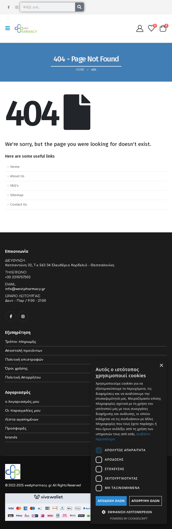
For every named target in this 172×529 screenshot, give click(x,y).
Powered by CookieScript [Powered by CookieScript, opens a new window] (129, 518)
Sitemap (16, 195)
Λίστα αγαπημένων (21, 419)
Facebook (11, 316)
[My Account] (140, 28)
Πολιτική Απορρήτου (23, 377)
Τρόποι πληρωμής (20, 342)
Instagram (23, 316)
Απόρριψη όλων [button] (146, 501)
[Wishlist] (151, 28)
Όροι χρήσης (16, 368)
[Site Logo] (26, 28)
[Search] (79, 7)
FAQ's (14, 185)
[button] (9, 28)
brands (11, 437)
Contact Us (18, 204)
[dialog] (129, 442)
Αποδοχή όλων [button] (111, 501)
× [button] (161, 366)
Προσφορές (15, 428)
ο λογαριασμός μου (22, 402)
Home (15, 167)
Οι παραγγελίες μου (22, 410)
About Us (17, 176)
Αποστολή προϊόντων (23, 350)
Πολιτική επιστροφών (24, 359)
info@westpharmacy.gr (25, 289)
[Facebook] (8, 7)
